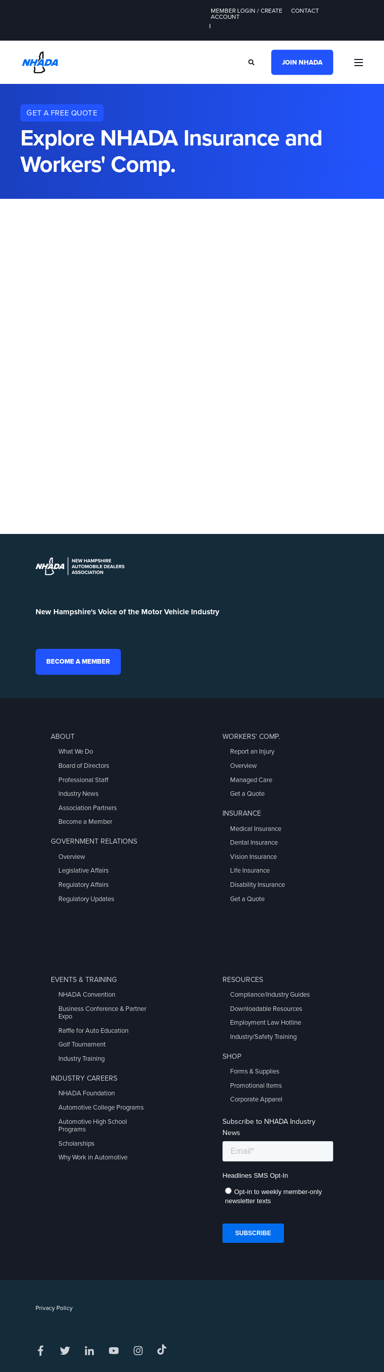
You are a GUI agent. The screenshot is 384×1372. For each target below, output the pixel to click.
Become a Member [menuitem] (85, 822)
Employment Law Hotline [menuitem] (265, 1023)
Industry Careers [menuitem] (84, 1078)
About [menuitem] (63, 736)
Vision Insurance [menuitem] (253, 857)
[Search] (252, 61)
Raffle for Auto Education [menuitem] (93, 1031)
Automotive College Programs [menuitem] (101, 1107)
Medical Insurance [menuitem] (255, 829)
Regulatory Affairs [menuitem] (83, 885)
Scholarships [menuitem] (76, 1144)
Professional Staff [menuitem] (83, 780)
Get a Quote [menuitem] (247, 794)
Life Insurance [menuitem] (250, 871)
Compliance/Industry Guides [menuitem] (270, 995)
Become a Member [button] (78, 662)
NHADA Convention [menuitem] (86, 995)
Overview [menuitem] (71, 857)
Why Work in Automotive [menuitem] (92, 1157)
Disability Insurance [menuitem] (257, 885)
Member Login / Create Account (246, 14)
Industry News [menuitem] (78, 794)
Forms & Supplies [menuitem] (254, 1071)
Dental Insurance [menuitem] (254, 843)
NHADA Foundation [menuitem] (86, 1093)
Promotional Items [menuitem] (256, 1086)
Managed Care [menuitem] (251, 780)
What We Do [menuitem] (75, 752)
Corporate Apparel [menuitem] (256, 1099)
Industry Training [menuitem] (81, 1059)
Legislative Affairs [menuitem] (83, 871)
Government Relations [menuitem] (94, 841)
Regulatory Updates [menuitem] (86, 899)
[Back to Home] (39, 61)
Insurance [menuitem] (241, 813)
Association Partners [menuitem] (87, 808)
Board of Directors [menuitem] (83, 766)
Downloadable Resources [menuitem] (266, 1009)
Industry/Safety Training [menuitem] (263, 1037)
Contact (305, 11)
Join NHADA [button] (302, 62)
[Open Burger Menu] (358, 62)
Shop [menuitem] (231, 1056)
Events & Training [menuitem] (84, 979)
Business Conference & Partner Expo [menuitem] (102, 1013)
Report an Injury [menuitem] (252, 752)
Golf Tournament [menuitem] (82, 1044)
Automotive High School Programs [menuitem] (92, 1126)
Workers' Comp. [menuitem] (251, 736)
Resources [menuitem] (242, 979)
